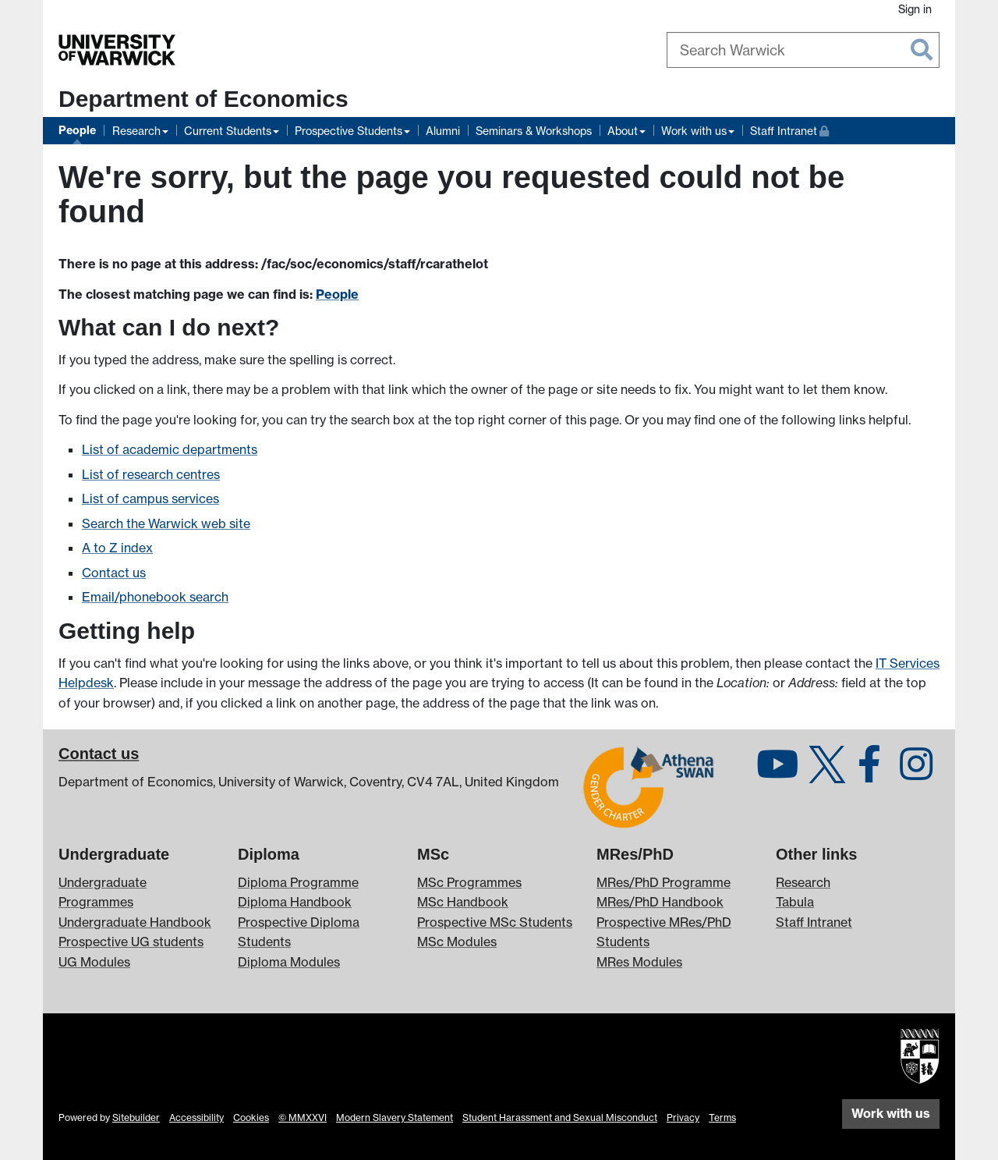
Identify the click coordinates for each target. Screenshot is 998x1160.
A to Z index (117, 547)
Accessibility (196, 1117)
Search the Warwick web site (166, 523)
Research (136, 130)
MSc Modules (457, 941)
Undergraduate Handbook (134, 922)
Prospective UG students (130, 941)
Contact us (114, 572)
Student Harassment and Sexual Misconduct (559, 1117)
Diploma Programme (298, 882)
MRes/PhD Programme (663, 882)
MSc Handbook (462, 902)
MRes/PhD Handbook (660, 902)
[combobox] (803, 50)
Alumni (443, 130)
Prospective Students (348, 130)
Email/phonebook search (155, 597)
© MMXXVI (302, 1117)
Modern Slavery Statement (394, 1117)
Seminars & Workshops (534, 130)
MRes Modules (639, 962)
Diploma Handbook (295, 902)
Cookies (251, 1117)
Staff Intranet (789, 129)
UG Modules (94, 962)
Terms (722, 1117)
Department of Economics (203, 99)
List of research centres (151, 474)
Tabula (795, 902)
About (622, 130)
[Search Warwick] (803, 50)
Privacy (683, 1117)
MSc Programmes (469, 882)
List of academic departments (169, 449)
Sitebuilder (136, 1117)
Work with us (694, 130)
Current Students (227, 130)
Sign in (915, 9)
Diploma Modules (289, 962)
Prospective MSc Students (494, 922)
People (77, 130)
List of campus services (150, 498)
